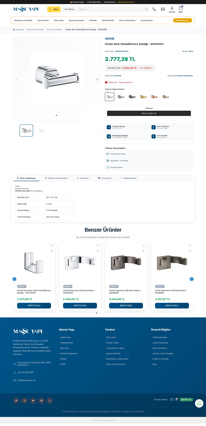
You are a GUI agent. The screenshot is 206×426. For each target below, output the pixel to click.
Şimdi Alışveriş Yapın (127, 2)
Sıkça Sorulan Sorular (116, 365)
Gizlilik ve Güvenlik (161, 360)
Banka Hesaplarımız (69, 354)
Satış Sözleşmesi (160, 349)
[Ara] (146, 9)
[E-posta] (163, 9)
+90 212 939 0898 (25, 374)
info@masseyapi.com (26, 382)
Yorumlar (71, 179)
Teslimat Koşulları (160, 338)
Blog (154, 365)
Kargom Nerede (113, 354)
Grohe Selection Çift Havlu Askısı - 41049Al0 (171, 292)
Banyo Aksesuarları (35, 29)
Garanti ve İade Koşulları (163, 354)
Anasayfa (18, 29)
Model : (187, 51)
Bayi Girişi (65, 349)
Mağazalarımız (67, 344)
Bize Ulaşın (111, 338)
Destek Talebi (113, 344)
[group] (57, 77)
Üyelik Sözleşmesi (160, 344)
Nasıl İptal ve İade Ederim (117, 360)
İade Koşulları (109, 179)
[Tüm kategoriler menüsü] (54, 9)
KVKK (63, 365)
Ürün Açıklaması (24, 179)
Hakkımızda (66, 338)
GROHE (109, 38)
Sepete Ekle (34, 306)
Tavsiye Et (89, 179)
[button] (56, 115)
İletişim (63, 360)
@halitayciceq (108, 423)
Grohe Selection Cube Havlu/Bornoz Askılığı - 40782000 (34, 292)
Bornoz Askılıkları (54, 29)
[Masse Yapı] (26, 9)
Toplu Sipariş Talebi (115, 349)
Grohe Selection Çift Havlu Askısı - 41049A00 (125, 292)
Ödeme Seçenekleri (49, 179)
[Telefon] (154, 9)
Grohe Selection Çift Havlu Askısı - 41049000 (79, 292)
